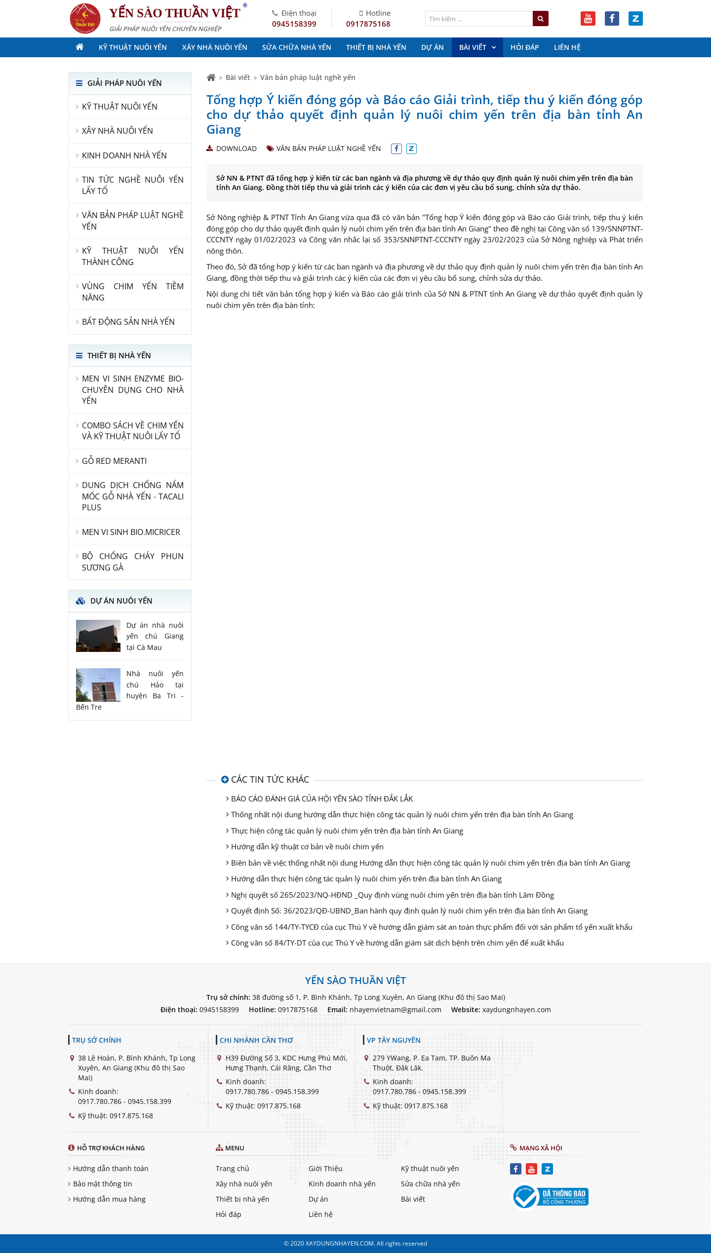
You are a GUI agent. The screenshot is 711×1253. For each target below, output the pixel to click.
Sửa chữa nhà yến (430, 1183)
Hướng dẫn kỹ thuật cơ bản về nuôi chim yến (307, 846)
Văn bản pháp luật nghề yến (308, 77)
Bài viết (238, 77)
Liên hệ (321, 1214)
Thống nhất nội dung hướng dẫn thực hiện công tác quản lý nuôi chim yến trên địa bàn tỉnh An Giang (402, 814)
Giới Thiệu (326, 1168)
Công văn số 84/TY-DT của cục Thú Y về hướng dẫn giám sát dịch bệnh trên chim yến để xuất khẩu (397, 943)
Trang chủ (232, 1168)
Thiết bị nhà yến (243, 1199)
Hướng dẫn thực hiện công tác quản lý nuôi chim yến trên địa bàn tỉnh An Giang (366, 878)
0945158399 (294, 24)
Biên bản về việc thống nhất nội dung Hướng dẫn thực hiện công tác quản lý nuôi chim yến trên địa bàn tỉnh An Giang (430, 863)
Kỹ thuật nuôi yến (430, 1168)
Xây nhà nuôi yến (244, 1183)
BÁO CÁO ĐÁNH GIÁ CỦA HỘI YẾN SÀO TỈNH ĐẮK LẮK (322, 798)
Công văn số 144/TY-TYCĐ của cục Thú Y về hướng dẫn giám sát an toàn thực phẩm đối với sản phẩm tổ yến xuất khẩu (431, 927)
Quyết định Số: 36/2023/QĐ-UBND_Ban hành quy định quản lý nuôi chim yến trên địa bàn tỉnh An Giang (409, 910)
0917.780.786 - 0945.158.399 (124, 1101)
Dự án (318, 1199)
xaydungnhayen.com (516, 1009)
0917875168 (368, 24)
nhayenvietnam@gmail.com (395, 1009)
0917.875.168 (131, 1115)
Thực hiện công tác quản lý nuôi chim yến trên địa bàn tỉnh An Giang (347, 830)
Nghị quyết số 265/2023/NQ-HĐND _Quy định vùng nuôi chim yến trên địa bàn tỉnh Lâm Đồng (392, 895)
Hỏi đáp (228, 1214)
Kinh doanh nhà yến (342, 1183)
